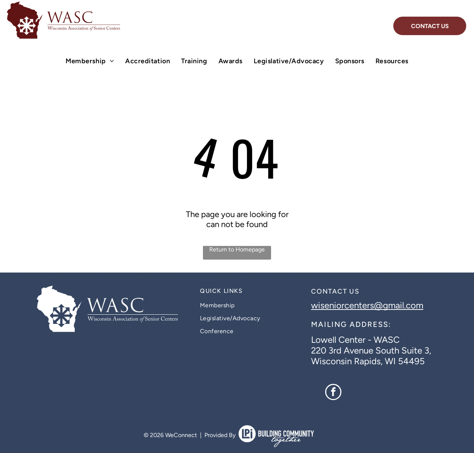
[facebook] (333, 393)
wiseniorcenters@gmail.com (367, 305)
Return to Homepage (237, 249)
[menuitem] (90, 61)
